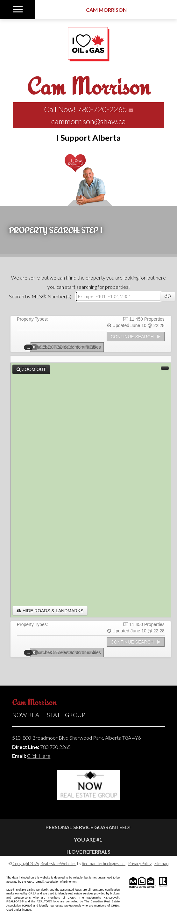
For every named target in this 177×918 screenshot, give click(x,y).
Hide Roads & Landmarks (50, 610)
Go (167, 296)
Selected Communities (65, 347)
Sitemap (161, 863)
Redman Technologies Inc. (103, 863)
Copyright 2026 (25, 863)
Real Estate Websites (58, 863)
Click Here (38, 756)
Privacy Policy (140, 863)
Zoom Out (31, 369)
